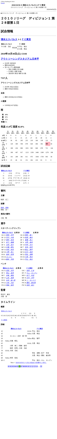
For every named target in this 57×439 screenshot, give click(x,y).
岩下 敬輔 (10, 242)
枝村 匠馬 (10, 254)
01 (9, 366)
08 (24, 366)
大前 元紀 (10, 283)
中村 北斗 (29, 245)
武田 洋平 (10, 270)
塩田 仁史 (30, 270)
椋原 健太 (29, 237)
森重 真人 (29, 240)
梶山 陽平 (29, 249)
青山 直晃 (10, 273)
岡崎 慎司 (10, 285)
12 (32, 366)
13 (34, 366)
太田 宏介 (10, 245)
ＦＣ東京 (26, 39)
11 (30, 366)
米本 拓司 (29, 247)
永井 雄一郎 (10, 280)
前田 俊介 (30, 285)
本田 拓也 (10, 249)
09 (26, 366)
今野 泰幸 (29, 242)
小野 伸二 (10, 252)
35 (41, 366)
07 (21, 366)
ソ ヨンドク (31, 280)
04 (15, 366)
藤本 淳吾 (10, 259)
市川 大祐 (10, 237)
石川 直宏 (29, 252)
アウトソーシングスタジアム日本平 (20, 59)
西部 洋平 (10, 235)
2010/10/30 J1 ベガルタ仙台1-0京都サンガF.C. (31, 362)
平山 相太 (29, 259)
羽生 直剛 (29, 254)
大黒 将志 (29, 257)
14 (37, 366)
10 (28, 366)
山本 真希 (10, 278)
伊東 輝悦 (10, 275)
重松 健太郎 (31, 283)
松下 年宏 (30, 275)
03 (13, 366)
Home (2, 3)
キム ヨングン (31, 273)
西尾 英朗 (4, 208)
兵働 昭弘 (10, 247)
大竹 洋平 (30, 278)
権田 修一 (29, 235)
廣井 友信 (10, 240)
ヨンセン (9, 257)
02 (11, 366)
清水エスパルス (9, 39)
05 (17, 366)
